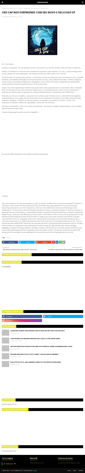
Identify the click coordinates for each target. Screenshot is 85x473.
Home (69, 470)
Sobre (74, 470)
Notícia (13, 8)
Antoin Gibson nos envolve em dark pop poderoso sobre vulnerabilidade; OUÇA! (41, 346)
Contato (80, 470)
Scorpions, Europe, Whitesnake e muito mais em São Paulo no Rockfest (37, 331)
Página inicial (6, 8)
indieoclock (6, 16)
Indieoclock (42, 2)
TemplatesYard (17, 470)
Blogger (34, 470)
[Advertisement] (42, 383)
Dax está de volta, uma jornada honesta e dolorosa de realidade (35, 362)
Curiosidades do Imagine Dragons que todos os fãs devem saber (35, 338)
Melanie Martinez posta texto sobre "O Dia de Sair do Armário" (34, 354)
